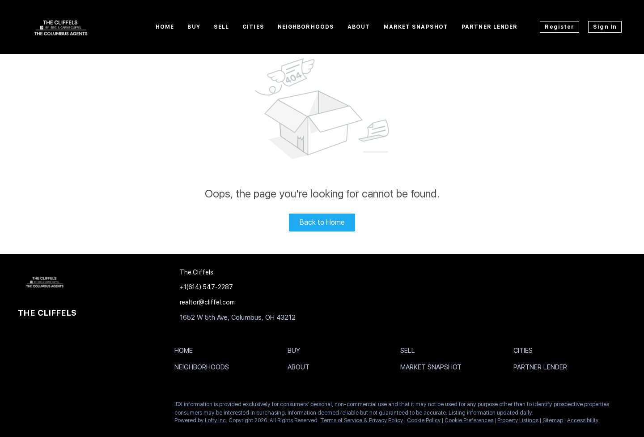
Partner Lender (489, 27)
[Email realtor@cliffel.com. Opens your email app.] (235, 302)
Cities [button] (253, 27)
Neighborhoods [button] (306, 27)
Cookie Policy (424, 420)
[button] (185, 352)
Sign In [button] (605, 27)
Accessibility (582, 420)
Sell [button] (221, 27)
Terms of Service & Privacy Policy (361, 420)
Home (165, 27)
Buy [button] (193, 27)
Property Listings (517, 420)
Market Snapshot (416, 27)
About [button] (358, 27)
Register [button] (559, 27)
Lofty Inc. (216, 420)
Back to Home (322, 222)
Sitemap (552, 420)
